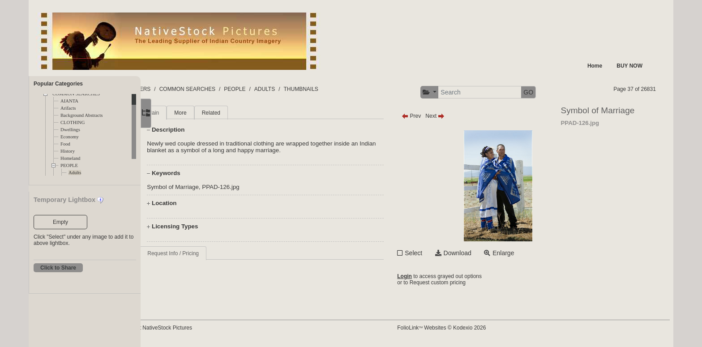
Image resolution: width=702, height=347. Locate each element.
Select (434, 253)
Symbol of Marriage (203, 187)
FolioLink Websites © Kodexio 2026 (462, 328)
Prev (432, 116)
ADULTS (309, 89)
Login (425, 276)
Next (456, 116)
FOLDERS (183, 89)
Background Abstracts (81, 115)
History (67, 151)
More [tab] (210, 113)
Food (65, 143)
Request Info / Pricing (203, 253)
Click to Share (58, 268)
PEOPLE (69, 165)
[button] (451, 92)
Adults (74, 172)
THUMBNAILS (346, 89)
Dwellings (70, 129)
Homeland (70, 158)
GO (549, 92)
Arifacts (68, 108)
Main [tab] (183, 113)
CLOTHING (72, 122)
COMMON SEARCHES (232, 89)
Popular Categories (58, 84)
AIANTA (69, 101)
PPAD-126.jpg (250, 187)
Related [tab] (240, 113)
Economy (69, 136)
